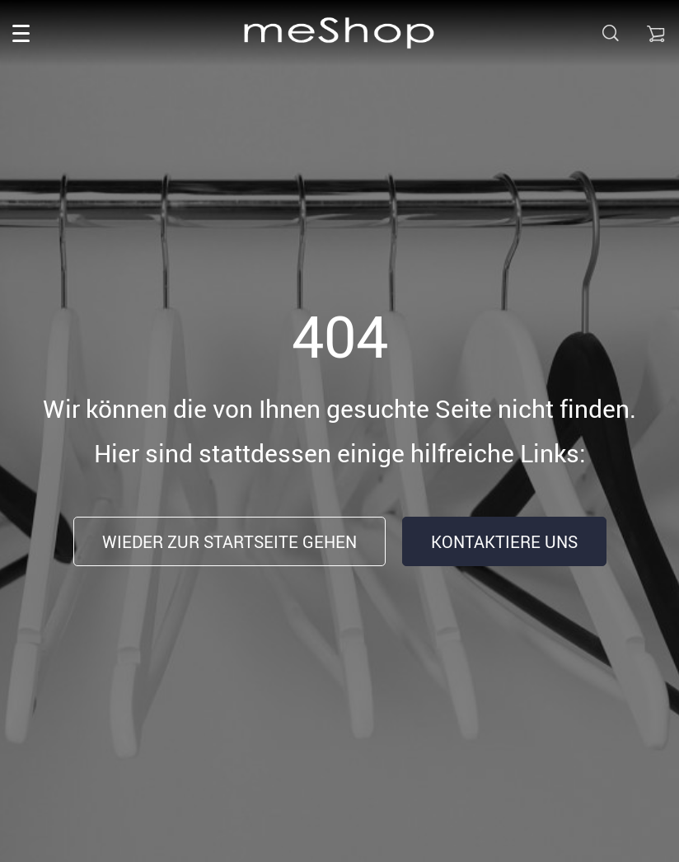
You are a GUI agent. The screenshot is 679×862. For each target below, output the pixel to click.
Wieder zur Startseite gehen (229, 542)
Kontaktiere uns (504, 542)
